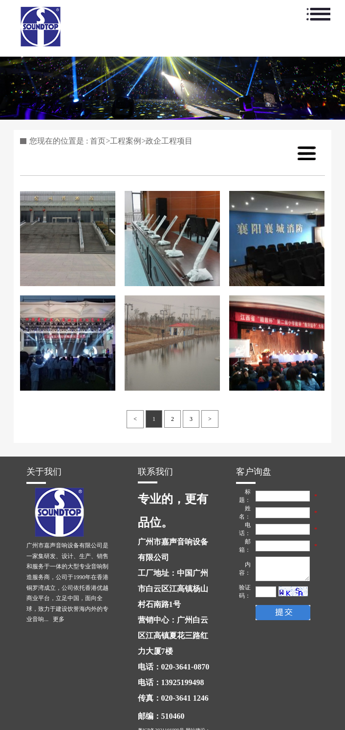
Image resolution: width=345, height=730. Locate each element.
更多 (59, 619)
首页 (98, 141)
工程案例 (125, 141)
